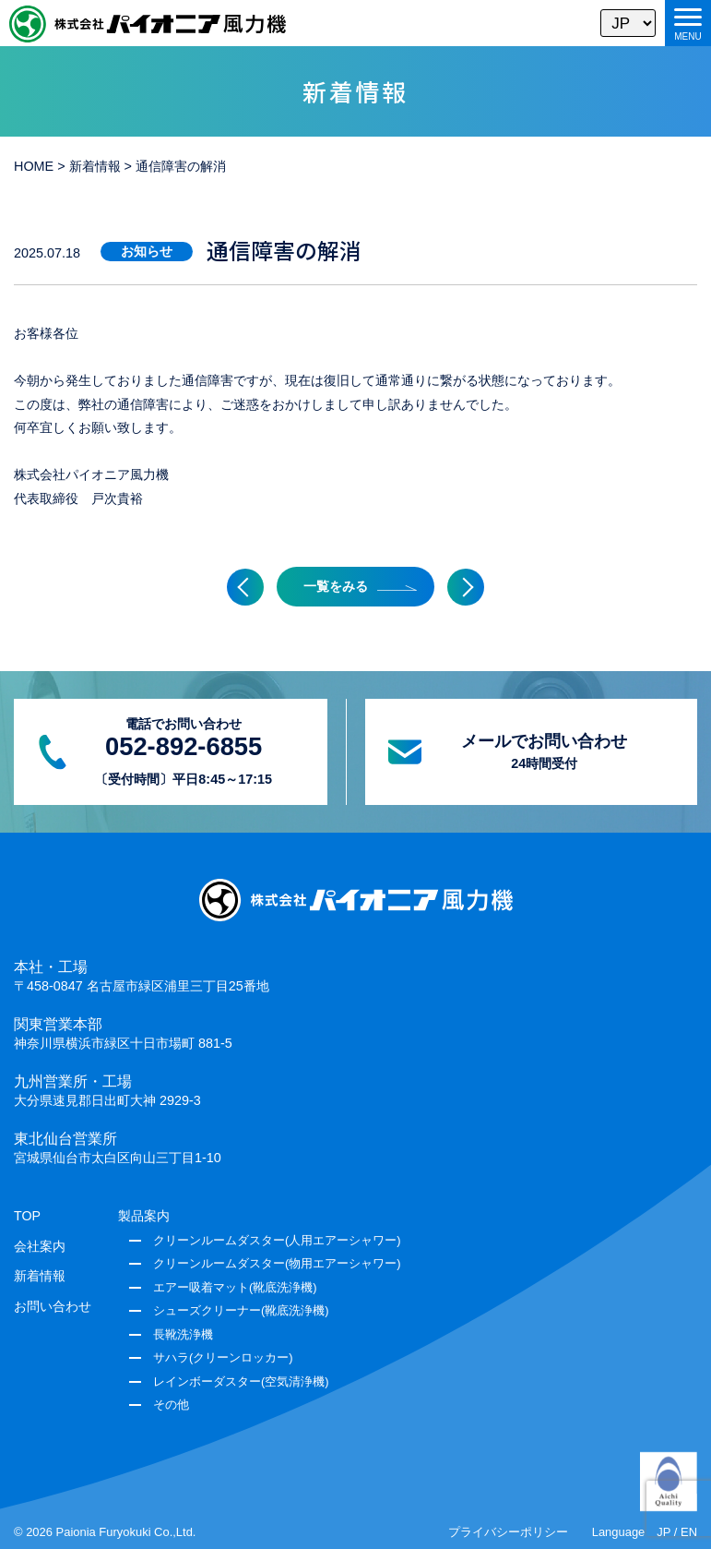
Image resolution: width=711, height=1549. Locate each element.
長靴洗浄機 (183, 1334)
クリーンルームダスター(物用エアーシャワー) (277, 1263)
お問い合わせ (52, 1306)
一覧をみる (335, 586)
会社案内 (39, 1246)
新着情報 (39, 1275)
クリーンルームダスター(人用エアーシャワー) (277, 1240)
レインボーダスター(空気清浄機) (241, 1381)
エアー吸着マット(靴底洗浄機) (235, 1287)
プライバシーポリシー (508, 1532)
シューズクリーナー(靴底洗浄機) (241, 1310)
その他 (171, 1404)
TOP (27, 1215)
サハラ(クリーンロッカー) (223, 1357)
